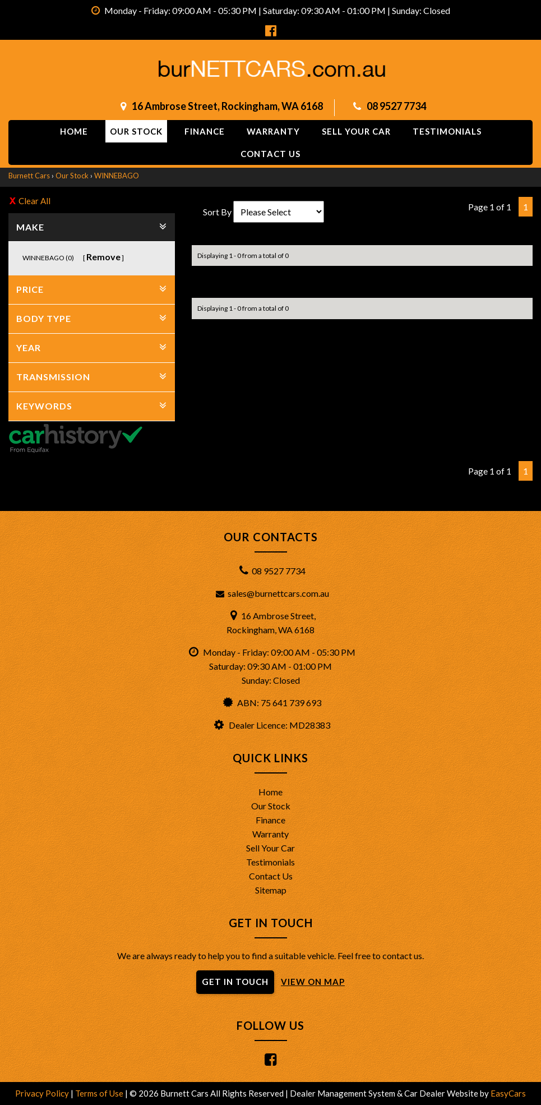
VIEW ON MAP (313, 982)
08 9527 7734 (396, 106)
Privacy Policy (43, 1093)
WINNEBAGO (116, 175)
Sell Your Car (356, 131)
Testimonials (447, 131)
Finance (204, 131)
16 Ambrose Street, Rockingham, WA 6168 (227, 106)
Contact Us (271, 876)
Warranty (273, 131)
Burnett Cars (29, 175)
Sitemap (270, 890)
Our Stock (136, 131)
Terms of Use (100, 1093)
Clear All (34, 201)
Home (74, 131)
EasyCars (508, 1093)
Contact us (270, 154)
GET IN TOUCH (235, 982)
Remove (103, 256)
